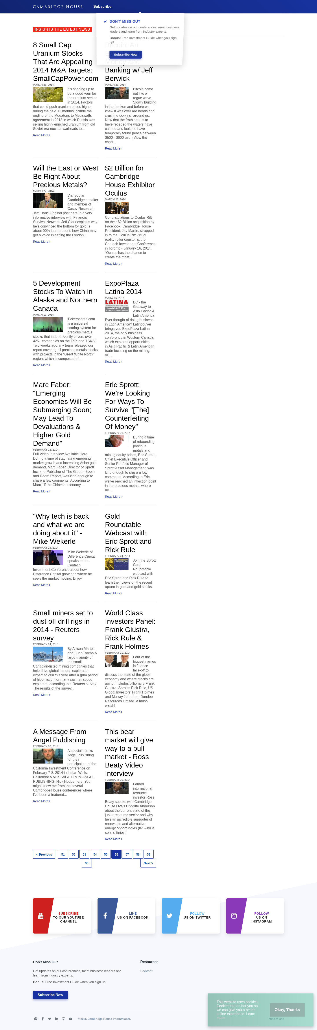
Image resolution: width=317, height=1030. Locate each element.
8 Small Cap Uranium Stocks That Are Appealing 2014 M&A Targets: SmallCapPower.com (65, 61)
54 (95, 854)
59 (148, 854)
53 (84, 854)
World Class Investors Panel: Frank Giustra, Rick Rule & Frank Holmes (130, 629)
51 (63, 854)
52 (74, 854)
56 (116, 854)
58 (138, 854)
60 (86, 863)
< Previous (44, 854)
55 (106, 854)
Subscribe (102, 6)
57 (127, 854)
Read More (41, 135)
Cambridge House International (109, 1019)
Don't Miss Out (81, 973)
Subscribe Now (50, 995)
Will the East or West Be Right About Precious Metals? (65, 176)
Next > (148, 863)
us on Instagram (261, 917)
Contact (146, 971)
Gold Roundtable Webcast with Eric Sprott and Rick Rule (128, 533)
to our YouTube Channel (68, 917)
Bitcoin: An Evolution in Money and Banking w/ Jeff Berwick (129, 61)
